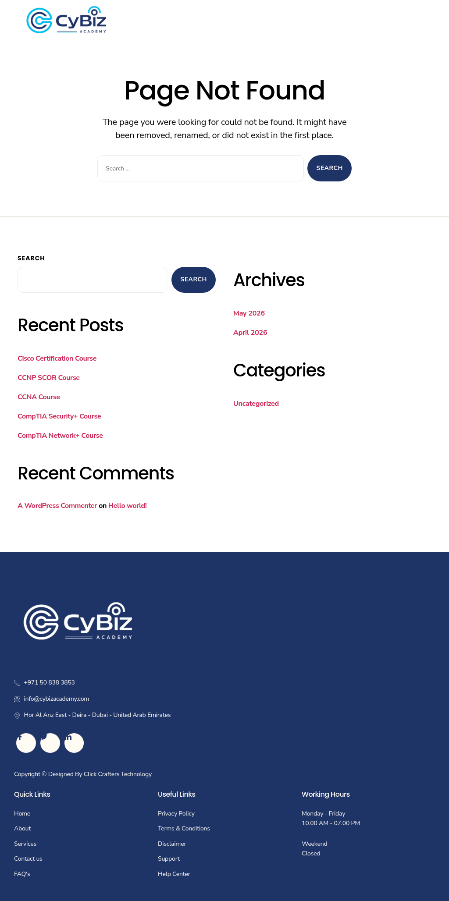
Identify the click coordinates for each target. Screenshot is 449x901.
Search (31, 258)
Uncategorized (256, 403)
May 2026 (249, 313)
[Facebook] (26, 743)
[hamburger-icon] (425, 20)
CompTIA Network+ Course (60, 435)
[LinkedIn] (74, 743)
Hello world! (127, 506)
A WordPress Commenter (57, 506)
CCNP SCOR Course (49, 378)
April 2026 (250, 332)
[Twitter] (50, 743)
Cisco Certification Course (57, 358)
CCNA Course (39, 397)
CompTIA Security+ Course (59, 416)
